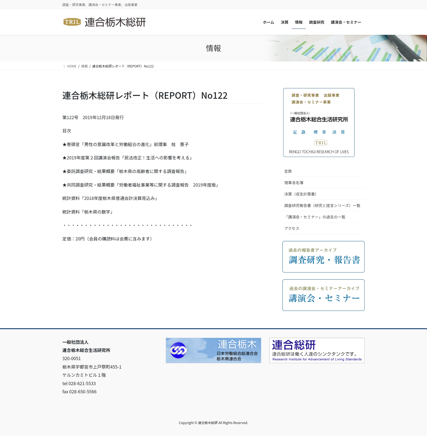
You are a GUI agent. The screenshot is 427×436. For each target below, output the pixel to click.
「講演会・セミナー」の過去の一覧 (314, 216)
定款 (288, 171)
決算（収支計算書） (301, 194)
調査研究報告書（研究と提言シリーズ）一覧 (322, 205)
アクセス (291, 228)
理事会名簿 (293, 182)
